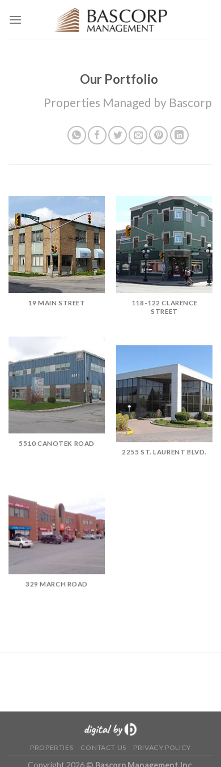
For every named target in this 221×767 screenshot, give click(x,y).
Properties (51, 747)
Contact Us (103, 747)
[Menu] (15, 19)
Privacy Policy (162, 747)
